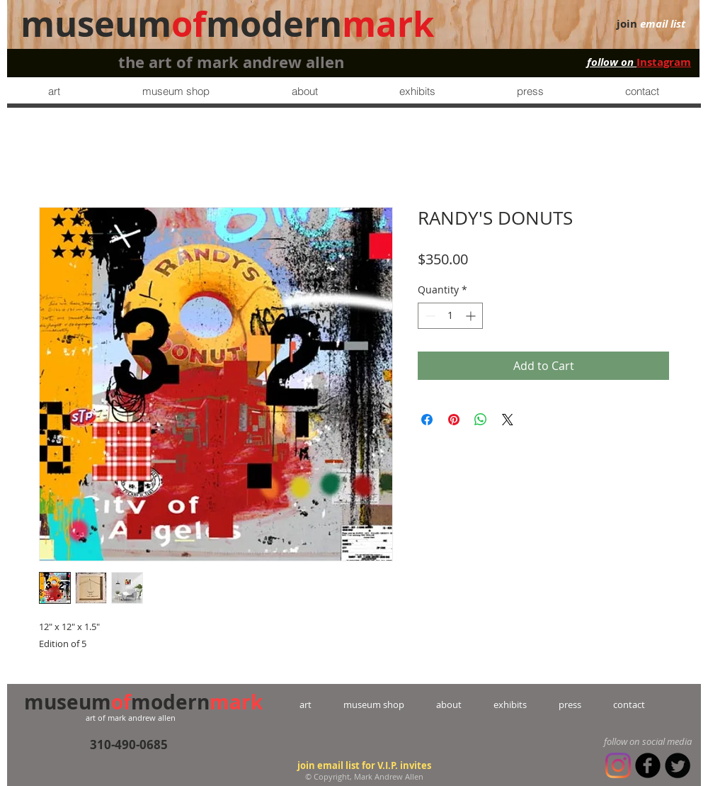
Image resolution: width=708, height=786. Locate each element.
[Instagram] (618, 765)
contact (613, 704)
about (449, 704)
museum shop (373, 704)
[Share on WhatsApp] (480, 419)
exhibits (510, 704)
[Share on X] (507, 419)
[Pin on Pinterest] (453, 419)
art (321, 704)
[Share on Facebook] (426, 419)
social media (667, 741)
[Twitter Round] (677, 765)
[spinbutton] (450, 315)
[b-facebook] (648, 765)
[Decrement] (429, 315)
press (554, 704)
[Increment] (472, 315)
